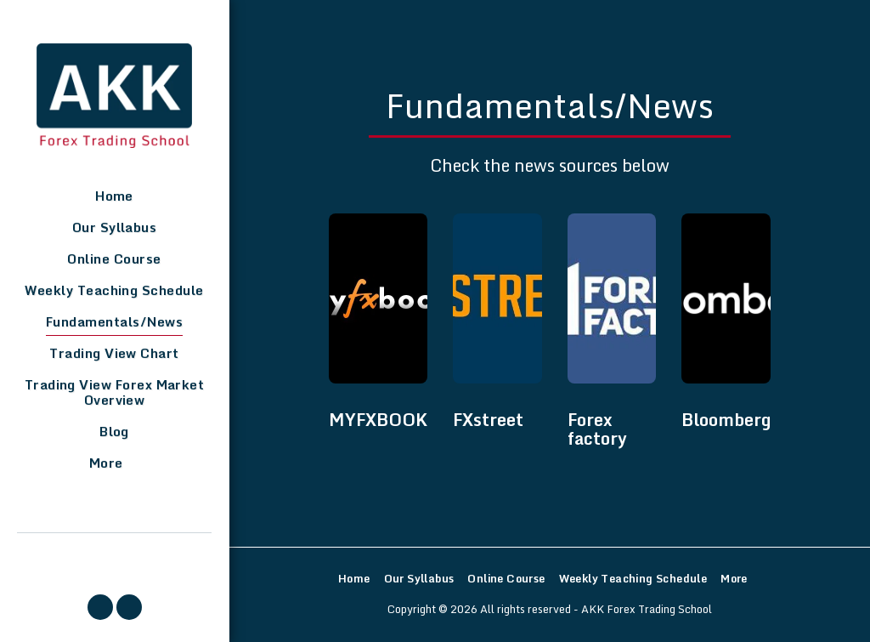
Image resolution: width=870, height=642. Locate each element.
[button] (100, 607)
